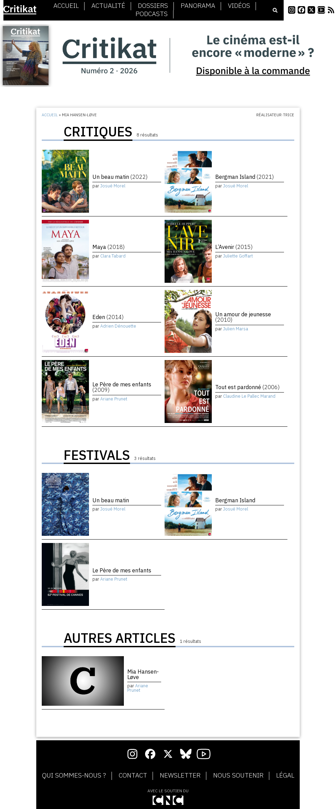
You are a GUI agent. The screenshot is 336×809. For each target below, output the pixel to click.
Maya (108, 246)
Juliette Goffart (238, 256)
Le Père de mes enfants (121, 387)
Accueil (66, 6)
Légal (285, 775)
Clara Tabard (113, 256)
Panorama (198, 6)
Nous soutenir (238, 775)
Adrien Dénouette (118, 326)
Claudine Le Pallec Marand (249, 396)
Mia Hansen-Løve (143, 674)
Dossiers (153, 6)
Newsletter (180, 775)
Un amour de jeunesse (243, 317)
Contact (133, 775)
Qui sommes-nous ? (74, 775)
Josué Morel (112, 186)
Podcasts (151, 14)
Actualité (108, 6)
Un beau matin (119, 176)
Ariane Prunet (113, 399)
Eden (108, 317)
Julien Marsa (235, 329)
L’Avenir (234, 246)
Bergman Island (244, 176)
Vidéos (239, 6)
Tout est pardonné (247, 387)
